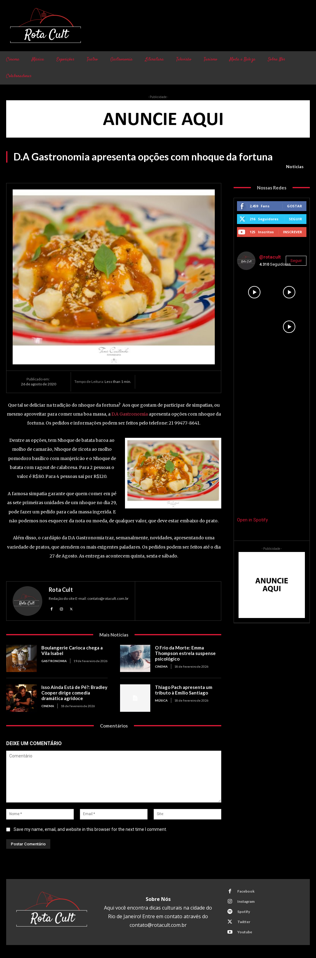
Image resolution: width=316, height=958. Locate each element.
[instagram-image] (254, 292)
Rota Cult (61, 589)
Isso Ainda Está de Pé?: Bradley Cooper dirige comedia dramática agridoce (74, 692)
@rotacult (270, 257)
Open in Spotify (252, 520)
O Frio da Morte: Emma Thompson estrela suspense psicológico (185, 653)
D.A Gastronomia (129, 414)
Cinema (161, 666)
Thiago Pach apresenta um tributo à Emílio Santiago (183, 689)
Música (161, 700)
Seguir (295, 219)
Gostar (294, 206)
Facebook (246, 891)
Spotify (243, 911)
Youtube (244, 932)
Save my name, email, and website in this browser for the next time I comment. (90, 829)
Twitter (243, 921)
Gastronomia (54, 661)
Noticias (295, 167)
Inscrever (292, 232)
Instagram (246, 901)
